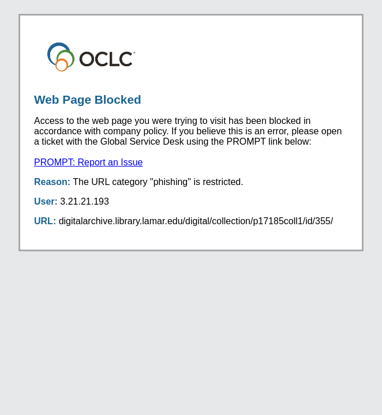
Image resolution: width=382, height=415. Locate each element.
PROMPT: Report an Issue (88, 162)
